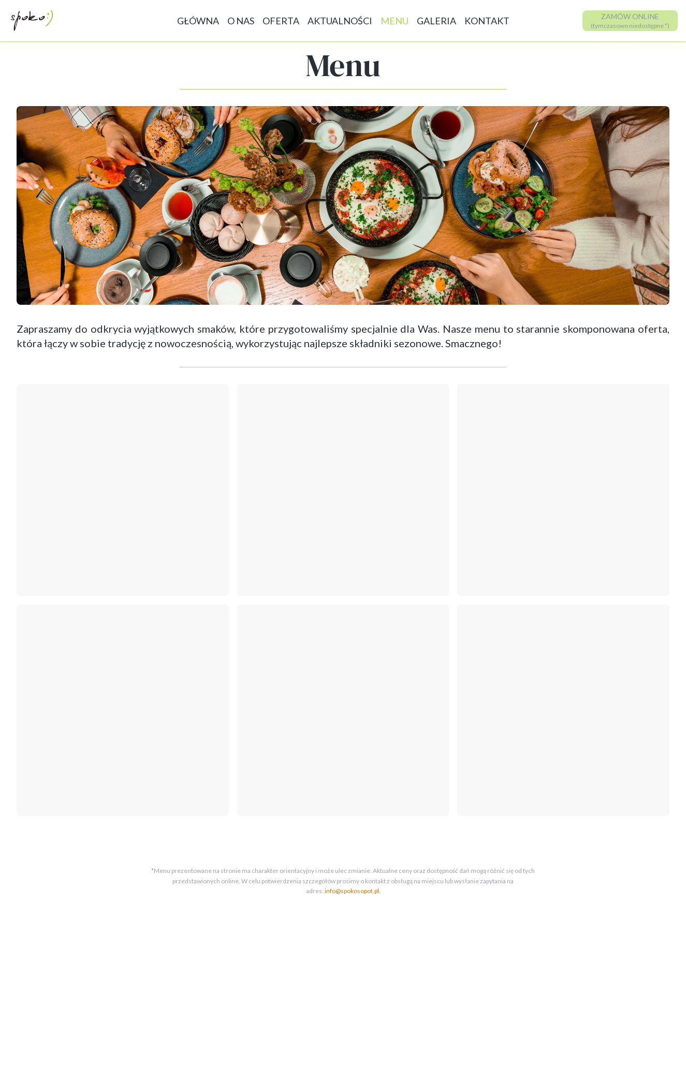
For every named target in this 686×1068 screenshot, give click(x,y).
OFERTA (280, 20)
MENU (394, 20)
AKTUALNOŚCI (340, 20)
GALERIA (436, 20)
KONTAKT (486, 20)
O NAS (240, 20)
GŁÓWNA (198, 20)
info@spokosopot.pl (352, 891)
